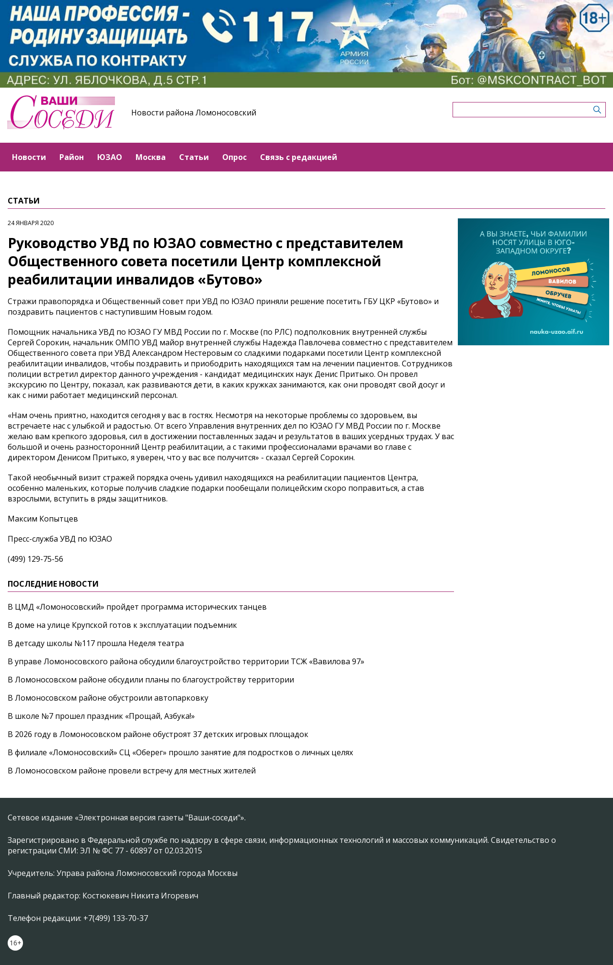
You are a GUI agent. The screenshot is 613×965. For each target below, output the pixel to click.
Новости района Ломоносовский (193, 112)
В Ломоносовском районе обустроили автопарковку (108, 698)
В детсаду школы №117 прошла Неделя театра (96, 643)
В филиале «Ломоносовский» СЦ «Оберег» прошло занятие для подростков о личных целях (180, 752)
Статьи (194, 157)
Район (71, 157)
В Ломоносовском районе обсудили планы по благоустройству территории (151, 679)
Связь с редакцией (298, 157)
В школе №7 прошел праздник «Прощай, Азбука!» (101, 716)
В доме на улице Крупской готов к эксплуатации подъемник (122, 625)
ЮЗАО (109, 157)
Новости (29, 157)
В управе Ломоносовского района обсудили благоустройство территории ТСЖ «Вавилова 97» (186, 661)
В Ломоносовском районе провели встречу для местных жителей (132, 770)
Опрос (234, 157)
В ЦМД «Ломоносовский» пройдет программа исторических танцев (137, 607)
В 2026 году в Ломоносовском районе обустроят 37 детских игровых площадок (158, 734)
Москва (151, 157)
